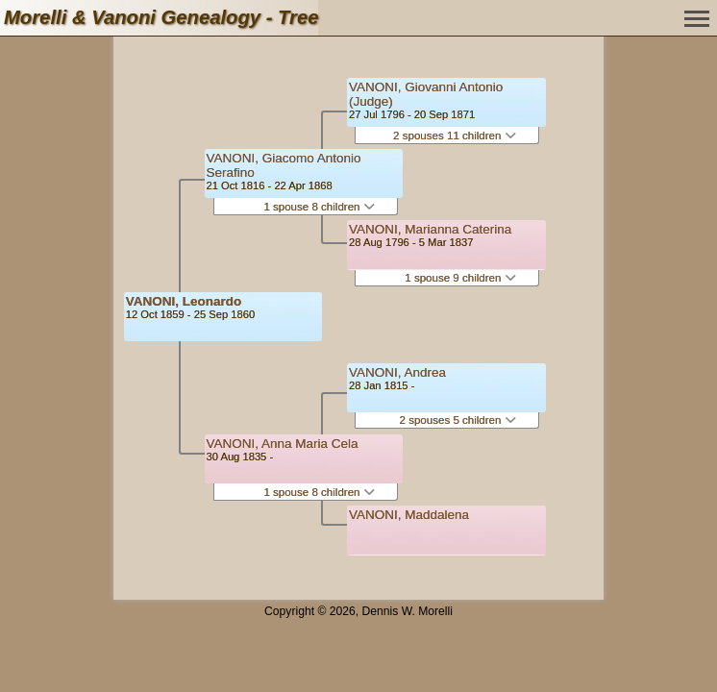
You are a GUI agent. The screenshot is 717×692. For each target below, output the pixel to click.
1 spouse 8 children (318, 206)
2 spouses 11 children (454, 135)
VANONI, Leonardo (184, 301)
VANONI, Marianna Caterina (430, 229)
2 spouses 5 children (458, 420)
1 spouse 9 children (460, 278)
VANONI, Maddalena (409, 514)
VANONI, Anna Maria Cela (282, 443)
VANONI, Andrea (397, 372)
